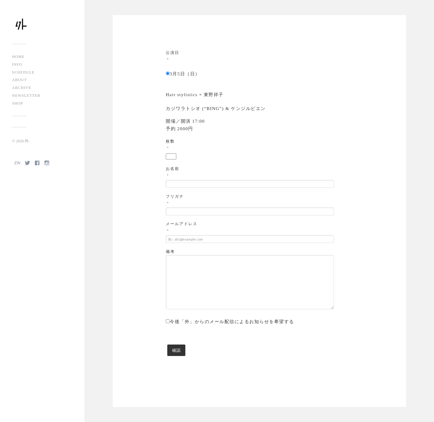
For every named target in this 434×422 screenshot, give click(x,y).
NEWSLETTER (26, 95)
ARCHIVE (21, 88)
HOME (18, 57)
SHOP (17, 103)
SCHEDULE (23, 72)
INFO (17, 64)
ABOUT (19, 80)
